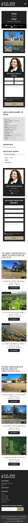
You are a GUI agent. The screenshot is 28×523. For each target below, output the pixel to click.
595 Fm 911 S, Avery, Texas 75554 (14, 281)
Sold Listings (4, 498)
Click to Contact (12, 139)
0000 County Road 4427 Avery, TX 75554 (14, 313)
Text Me (14, 193)
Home (3, 494)
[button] (25, 3)
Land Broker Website (10, 521)
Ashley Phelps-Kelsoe (17, 135)
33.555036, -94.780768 (15, 134)
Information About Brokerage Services (16, 519)
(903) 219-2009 (12, 137)
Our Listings (4, 496)
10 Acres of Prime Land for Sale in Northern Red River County (14, 458)
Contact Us (4, 502)
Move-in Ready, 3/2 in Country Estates (14, 395)
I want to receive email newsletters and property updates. (14, 99)
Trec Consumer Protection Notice (10, 518)
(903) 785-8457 (5, 487)
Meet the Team (5, 500)
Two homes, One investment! (14, 426)
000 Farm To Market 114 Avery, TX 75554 (14, 344)
